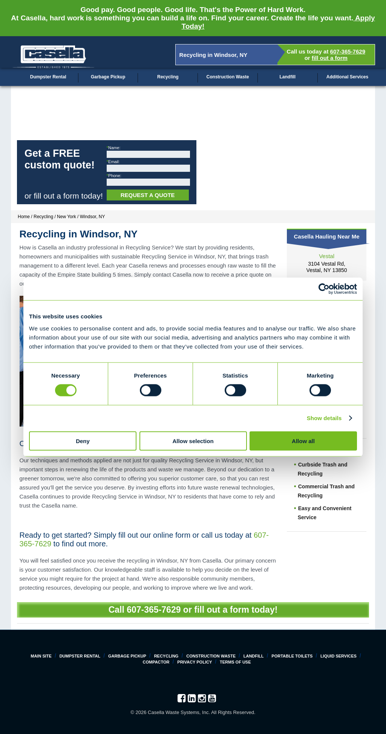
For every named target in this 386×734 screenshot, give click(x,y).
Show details (324, 418)
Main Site (41, 656)
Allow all (303, 440)
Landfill (287, 77)
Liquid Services (338, 656)
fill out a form (330, 58)
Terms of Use (235, 662)
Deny (83, 440)
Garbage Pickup (108, 77)
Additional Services (347, 77)
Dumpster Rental (48, 77)
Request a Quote (148, 195)
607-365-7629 (347, 51)
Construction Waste (228, 77)
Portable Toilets (291, 656)
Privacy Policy (194, 662)
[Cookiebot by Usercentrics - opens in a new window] (324, 289)
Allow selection (192, 440)
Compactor (155, 662)
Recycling (168, 77)
